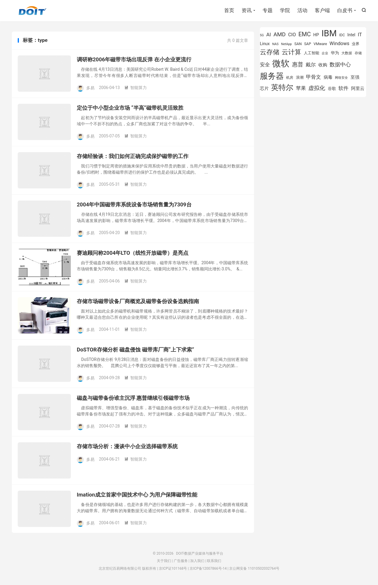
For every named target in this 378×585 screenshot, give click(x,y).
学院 (285, 10)
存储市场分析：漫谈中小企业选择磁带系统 (127, 446)
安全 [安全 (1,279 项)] (265, 65)
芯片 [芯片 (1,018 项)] (264, 88)
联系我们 (214, 561)
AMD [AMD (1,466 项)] (279, 34)
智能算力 (135, 87)
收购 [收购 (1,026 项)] (322, 65)
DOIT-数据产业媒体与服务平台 (32, 10)
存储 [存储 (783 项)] (358, 53)
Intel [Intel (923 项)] (351, 34)
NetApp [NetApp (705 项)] (286, 44)
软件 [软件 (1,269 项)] (343, 88)
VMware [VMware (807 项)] (320, 44)
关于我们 (164, 561)
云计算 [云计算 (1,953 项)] (291, 52)
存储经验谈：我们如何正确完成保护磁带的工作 (132, 156)
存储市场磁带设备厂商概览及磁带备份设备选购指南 (138, 301)
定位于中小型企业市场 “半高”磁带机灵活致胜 (130, 108)
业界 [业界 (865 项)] (355, 44)
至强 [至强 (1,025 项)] (355, 77)
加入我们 (197, 561)
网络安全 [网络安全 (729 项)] (341, 78)
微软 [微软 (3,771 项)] (280, 63)
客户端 (322, 10)
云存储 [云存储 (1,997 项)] (269, 52)
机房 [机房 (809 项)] (289, 77)
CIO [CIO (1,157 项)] (292, 34)
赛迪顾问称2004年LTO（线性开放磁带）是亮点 (132, 253)
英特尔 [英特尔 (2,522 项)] (282, 87)
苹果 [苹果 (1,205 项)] (301, 88)
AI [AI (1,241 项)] (268, 34)
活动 (302, 10)
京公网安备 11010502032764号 (254, 568)
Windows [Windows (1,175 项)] (339, 43)
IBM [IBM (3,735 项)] (329, 33)
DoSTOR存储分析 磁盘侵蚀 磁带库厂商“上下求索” (135, 349)
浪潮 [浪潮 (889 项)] (300, 77)
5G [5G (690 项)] (262, 35)
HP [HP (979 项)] (316, 34)
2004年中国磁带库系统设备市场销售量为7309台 (134, 204)
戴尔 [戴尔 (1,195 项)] (311, 65)
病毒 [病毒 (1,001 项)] (328, 77)
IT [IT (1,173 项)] (360, 34)
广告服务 (181, 561)
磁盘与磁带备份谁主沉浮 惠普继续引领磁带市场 (133, 398)
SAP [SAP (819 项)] (307, 44)
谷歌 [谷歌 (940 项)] (332, 88)
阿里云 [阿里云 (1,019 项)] (357, 88)
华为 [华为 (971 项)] (335, 52)
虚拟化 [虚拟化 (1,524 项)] (316, 88)
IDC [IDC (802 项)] (342, 35)
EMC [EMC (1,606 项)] (304, 34)
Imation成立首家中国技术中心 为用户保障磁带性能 (137, 495)
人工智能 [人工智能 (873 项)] (311, 53)
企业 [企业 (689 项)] (325, 53)
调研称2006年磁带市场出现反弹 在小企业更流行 (134, 59)
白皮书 (344, 10)
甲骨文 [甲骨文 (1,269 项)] (313, 77)
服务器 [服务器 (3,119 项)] (272, 76)
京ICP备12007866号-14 (208, 568)
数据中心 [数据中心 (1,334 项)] (340, 64)
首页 (229, 10)
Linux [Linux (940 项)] (265, 43)
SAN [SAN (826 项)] (298, 44)
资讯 (247, 10)
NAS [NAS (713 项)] (275, 44)
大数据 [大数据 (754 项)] (346, 53)
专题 (268, 10)
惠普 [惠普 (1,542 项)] (297, 64)
